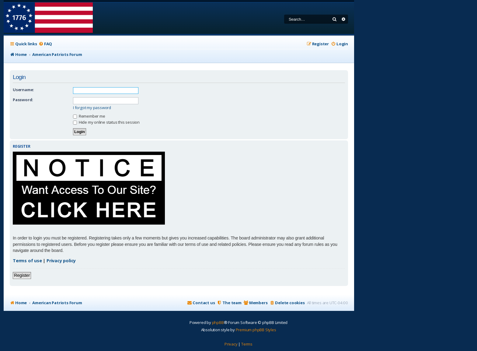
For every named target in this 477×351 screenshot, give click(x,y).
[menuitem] (45, 44)
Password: (23, 99)
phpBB (218, 322)
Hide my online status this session (106, 122)
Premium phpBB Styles (256, 329)
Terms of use (27, 260)
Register (22, 275)
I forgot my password (92, 107)
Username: (23, 89)
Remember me (89, 116)
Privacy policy (61, 260)
